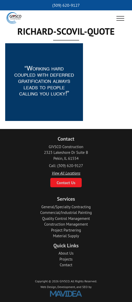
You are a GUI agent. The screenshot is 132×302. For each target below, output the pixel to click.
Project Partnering (66, 230)
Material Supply (66, 235)
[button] (120, 18)
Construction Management (66, 224)
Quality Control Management (66, 218)
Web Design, (48, 287)
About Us (65, 253)
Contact (66, 264)
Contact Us (66, 182)
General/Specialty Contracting (66, 206)
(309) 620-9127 (66, 5)
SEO (85, 287)
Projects (66, 259)
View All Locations (66, 173)
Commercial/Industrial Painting (66, 212)
